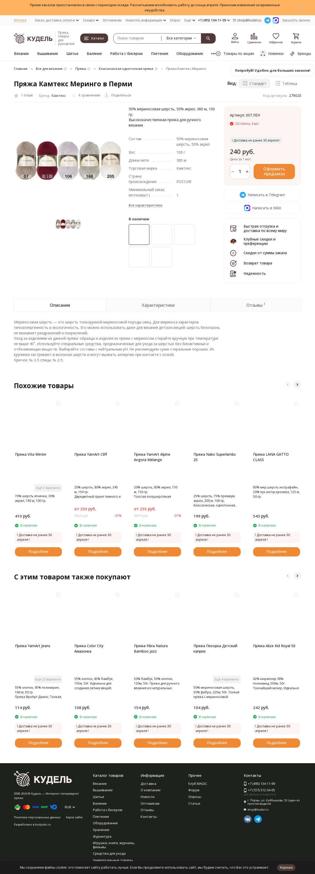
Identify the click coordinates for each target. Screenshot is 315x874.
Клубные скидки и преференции (260, 241)
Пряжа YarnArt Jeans (32, 645)
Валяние (94, 53)
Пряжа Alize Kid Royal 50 (274, 645)
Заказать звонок (296, 20)
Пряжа (80, 68)
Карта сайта (74, 817)
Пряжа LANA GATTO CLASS (271, 457)
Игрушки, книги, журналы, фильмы (114, 844)
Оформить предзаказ (274, 171)
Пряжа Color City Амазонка (88, 648)
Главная (20, 68)
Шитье (72, 53)
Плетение (159, 53)
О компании (150, 790)
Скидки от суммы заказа (265, 252)
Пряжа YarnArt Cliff (90, 454)
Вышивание (47, 53)
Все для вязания (49, 68)
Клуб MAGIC (197, 783)
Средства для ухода (109, 853)
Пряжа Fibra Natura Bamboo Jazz (151, 648)
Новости (148, 796)
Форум (193, 790)
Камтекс (58, 95)
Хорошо (286, 867)
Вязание (21, 53)
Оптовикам (112, 20)
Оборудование (189, 53)
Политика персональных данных (37, 817)
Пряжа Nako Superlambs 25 (214, 457)
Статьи (194, 803)
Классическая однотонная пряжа (126, 68)
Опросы (194, 796)
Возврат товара (258, 263)
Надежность (255, 273)
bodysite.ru (43, 824)
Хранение (101, 829)
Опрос (175, 20)
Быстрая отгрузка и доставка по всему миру (265, 228)
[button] (288, 384)
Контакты (149, 816)
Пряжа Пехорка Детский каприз (215, 648)
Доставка (148, 783)
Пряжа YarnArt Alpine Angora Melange (152, 457)
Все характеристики (145, 205)
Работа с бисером (126, 53)
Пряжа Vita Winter (30, 454)
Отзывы (147, 810)
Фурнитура (102, 836)
